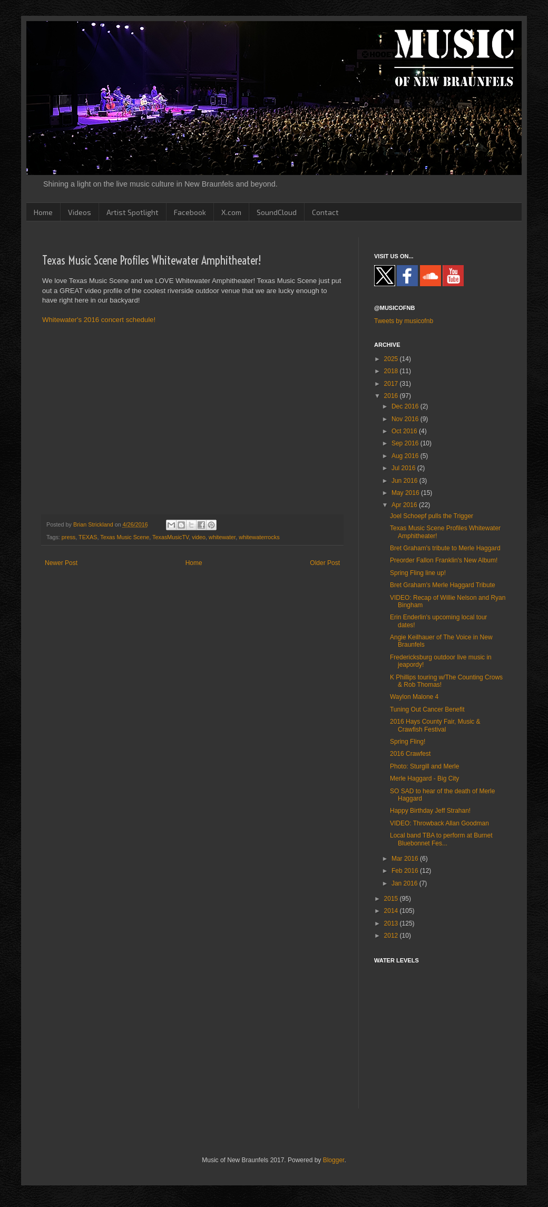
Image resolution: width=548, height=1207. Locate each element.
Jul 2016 (404, 468)
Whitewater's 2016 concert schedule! (98, 320)
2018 (392, 371)
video (199, 537)
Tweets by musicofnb (403, 321)
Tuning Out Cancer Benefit (427, 709)
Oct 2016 (405, 431)
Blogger (334, 1160)
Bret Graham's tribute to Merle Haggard (445, 548)
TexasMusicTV (170, 537)
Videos (79, 212)
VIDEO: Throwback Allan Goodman (439, 823)
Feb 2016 (406, 870)
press (68, 537)
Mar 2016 (406, 858)
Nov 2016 (406, 419)
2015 (392, 898)
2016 (392, 396)
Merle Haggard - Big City (424, 778)
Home (43, 212)
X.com (231, 212)
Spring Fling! (407, 741)
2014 (392, 910)
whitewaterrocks (259, 537)
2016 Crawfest (410, 753)
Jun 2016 (405, 480)
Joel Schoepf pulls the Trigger (431, 516)
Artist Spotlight (132, 212)
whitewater (222, 537)
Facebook (190, 212)
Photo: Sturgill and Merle (424, 766)
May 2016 (406, 493)
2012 (392, 935)
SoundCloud (277, 212)
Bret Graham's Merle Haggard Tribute (442, 585)
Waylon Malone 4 (414, 696)
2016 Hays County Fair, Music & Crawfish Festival (435, 725)
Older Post (325, 563)
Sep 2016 (406, 443)
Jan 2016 (405, 883)
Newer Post (61, 563)
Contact (325, 212)
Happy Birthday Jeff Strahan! (430, 810)
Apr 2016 (405, 505)
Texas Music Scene (124, 537)
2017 (392, 383)
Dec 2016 (406, 406)
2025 (392, 359)
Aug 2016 (406, 456)
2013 (392, 923)
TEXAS (88, 537)
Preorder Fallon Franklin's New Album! (443, 560)
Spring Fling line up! (418, 573)
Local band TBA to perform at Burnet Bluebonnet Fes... (441, 839)
